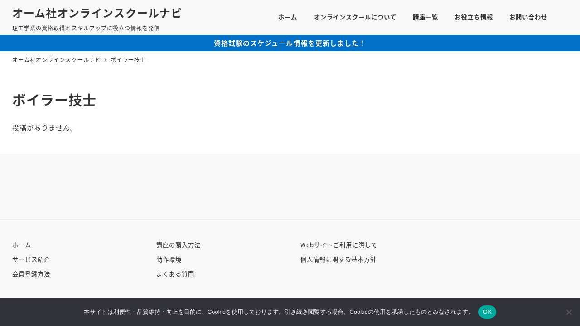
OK (487, 311)
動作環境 (169, 259)
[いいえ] (568, 311)
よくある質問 (175, 273)
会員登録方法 (31, 273)
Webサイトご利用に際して (339, 244)
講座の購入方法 (178, 244)
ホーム (21, 244)
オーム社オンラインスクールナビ (97, 12)
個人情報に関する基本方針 (338, 259)
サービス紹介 (31, 259)
